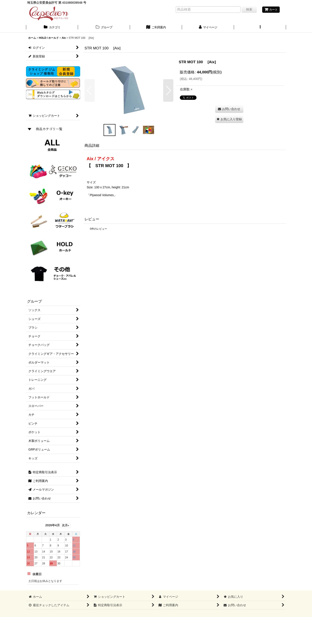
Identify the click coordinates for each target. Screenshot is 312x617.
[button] (260, 27)
